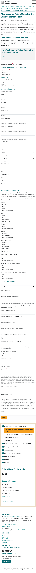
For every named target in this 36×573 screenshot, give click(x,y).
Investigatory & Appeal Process (13, 447)
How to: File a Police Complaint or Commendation (19, 434)
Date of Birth (4, 156)
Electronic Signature (6, 394)
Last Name (3, 102)
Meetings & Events (9, 456)
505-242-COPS (22, 530)
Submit (3, 417)
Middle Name (4, 110)
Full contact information (7, 501)
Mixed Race (5, 219)
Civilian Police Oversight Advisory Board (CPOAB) (17, 443)
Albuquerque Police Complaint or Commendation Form (19, 430)
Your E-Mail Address (6, 142)
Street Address (5, 163)
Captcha (3, 411)
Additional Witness (6, 358)
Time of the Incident (6, 290)
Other (3, 208)
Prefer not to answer (7, 210)
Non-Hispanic (6, 235)
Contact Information (9, 481)
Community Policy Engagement (12, 453)
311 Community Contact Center (12, 516)
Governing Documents (11, 437)
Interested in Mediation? (7, 80)
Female (4, 205)
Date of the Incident (6, 284)
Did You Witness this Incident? (9, 351)
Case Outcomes (8, 450)
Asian (3, 215)
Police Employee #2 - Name (8, 322)
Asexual (4, 242)
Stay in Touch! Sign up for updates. (11, 556)
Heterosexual (5, 246)
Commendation (6, 74)
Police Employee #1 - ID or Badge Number (12, 316)
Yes (3, 82)
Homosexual (5, 248)
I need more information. (8, 86)
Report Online (6, 526)
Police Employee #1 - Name (8, 310)
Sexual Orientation (6, 240)
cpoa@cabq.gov (6, 496)
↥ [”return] (18, 511)
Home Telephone (5, 118)
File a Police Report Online (23, 31)
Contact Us (8, 440)
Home (2, 7)
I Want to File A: (5, 70)
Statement (4, 369)
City (2, 171)
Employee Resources (7, 540)
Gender (3, 202)
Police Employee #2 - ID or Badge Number (12, 328)
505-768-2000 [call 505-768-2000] (12, 524)
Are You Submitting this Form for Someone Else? (13, 334)
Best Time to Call (5, 134)
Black (3, 217)
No (3, 84)
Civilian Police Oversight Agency (16, 7)
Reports (6, 462)
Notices (6, 459)
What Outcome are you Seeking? (10, 386)
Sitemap (4, 542)
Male (3, 206)
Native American (6, 221)
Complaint (5, 72)
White (3, 225)
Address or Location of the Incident (10, 296)
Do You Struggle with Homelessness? (11, 263)
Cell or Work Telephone (7, 126)
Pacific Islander (6, 223)
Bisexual (4, 244)
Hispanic (4, 233)
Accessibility (5, 539)
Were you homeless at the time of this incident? (13, 272)
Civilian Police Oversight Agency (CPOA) (15, 426)
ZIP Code (3, 184)
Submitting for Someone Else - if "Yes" (11, 341)
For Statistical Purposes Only (18, 196)
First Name (3, 94)
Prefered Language (6, 149)
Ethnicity (3, 231)
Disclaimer (5, 537)
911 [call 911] (10, 528)
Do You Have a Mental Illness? (9, 254)
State (2, 177)
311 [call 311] (6, 524)
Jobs (3, 535)
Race (2, 213)
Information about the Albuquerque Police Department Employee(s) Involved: (15, 306)
